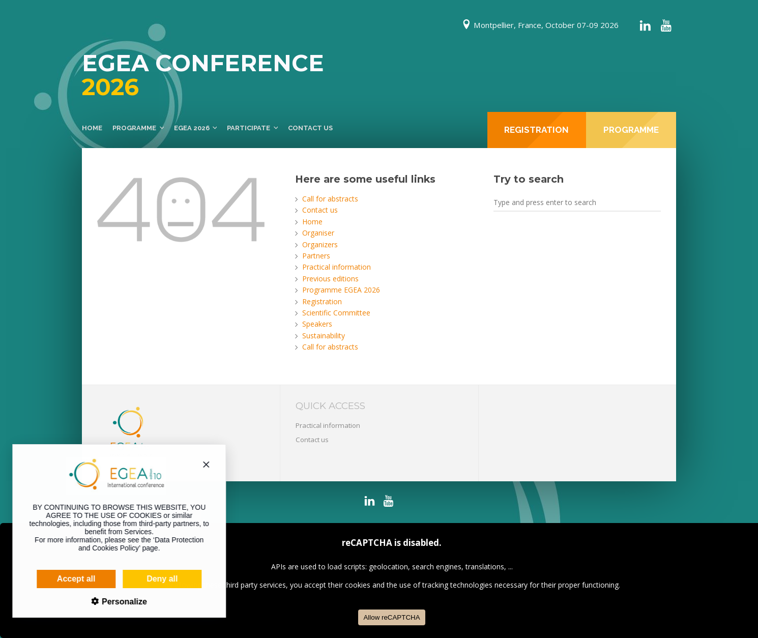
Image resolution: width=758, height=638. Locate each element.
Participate (248, 128)
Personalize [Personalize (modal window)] (112, 601)
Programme (134, 128)
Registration (322, 301)
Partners (316, 255)
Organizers (320, 244)
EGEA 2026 (192, 128)
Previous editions (330, 278)
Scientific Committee (336, 312)
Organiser (318, 233)
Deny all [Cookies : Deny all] (151, 578)
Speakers (317, 324)
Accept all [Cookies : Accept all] (66, 578)
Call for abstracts (330, 199)
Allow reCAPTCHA (391, 617)
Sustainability (323, 335)
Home (92, 128)
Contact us (310, 128)
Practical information (336, 267)
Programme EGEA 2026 (341, 290)
